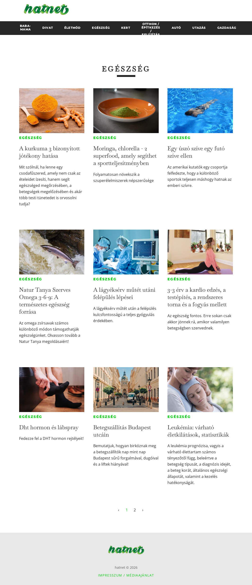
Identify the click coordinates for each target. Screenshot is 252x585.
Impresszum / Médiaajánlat (126, 575)
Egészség (30, 138)
